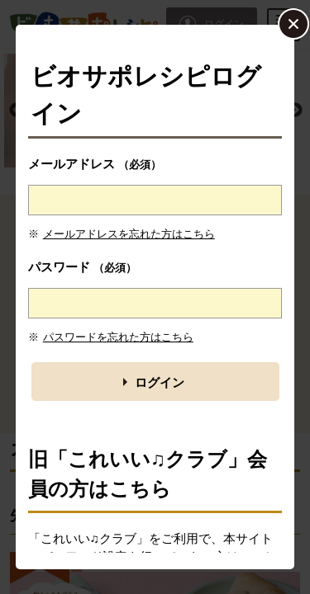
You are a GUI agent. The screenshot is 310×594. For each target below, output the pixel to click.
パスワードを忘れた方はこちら (118, 337)
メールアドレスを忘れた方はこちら (129, 234)
